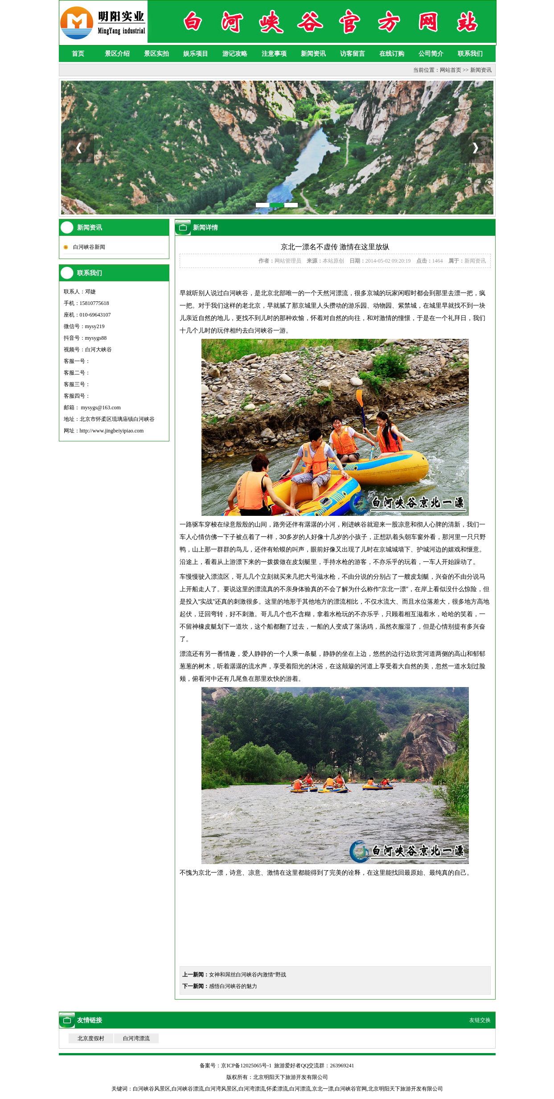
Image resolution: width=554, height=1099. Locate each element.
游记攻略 (234, 53)
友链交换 (480, 1020)
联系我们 (470, 53)
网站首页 (450, 70)
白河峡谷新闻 (89, 247)
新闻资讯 (313, 53)
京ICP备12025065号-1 (246, 1065)
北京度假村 (91, 1038)
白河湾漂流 (136, 1038)
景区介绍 (117, 53)
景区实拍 (156, 53)
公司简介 (431, 53)
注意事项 (274, 53)
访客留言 (352, 53)
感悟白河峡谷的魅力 (233, 986)
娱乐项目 (195, 53)
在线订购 (391, 53)
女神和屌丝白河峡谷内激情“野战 (247, 974)
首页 (78, 53)
